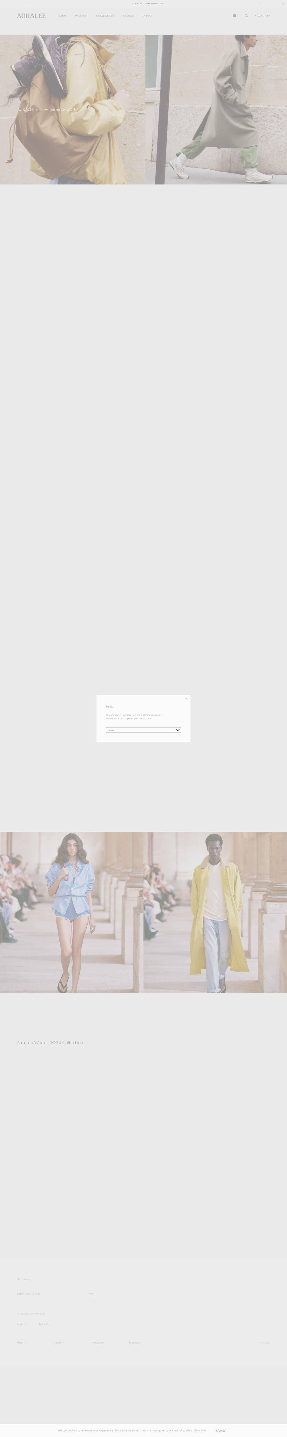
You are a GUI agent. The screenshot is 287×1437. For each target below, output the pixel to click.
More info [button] (200, 1430)
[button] (209, 1430)
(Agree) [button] (221, 1430)
